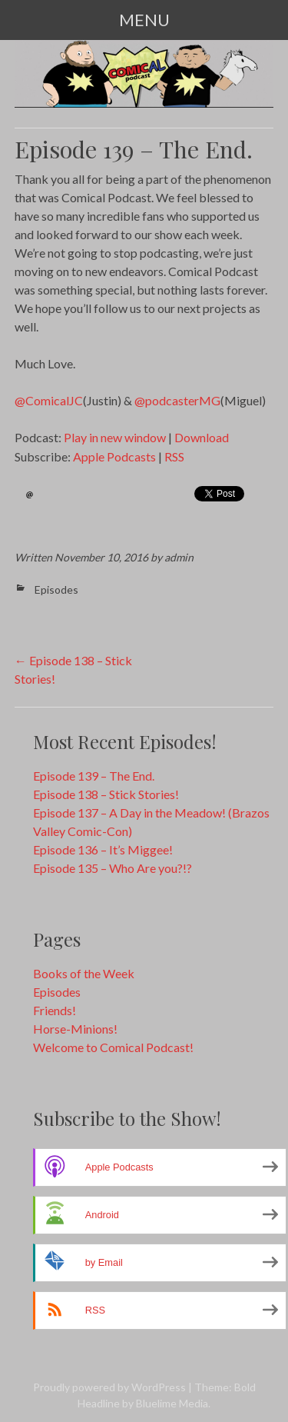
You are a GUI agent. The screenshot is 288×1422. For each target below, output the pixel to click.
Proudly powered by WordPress (109, 1387)
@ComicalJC (49, 400)
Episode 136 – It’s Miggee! (103, 849)
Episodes (56, 589)
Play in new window (115, 437)
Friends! (54, 1010)
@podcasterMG (177, 400)
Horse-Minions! (75, 1028)
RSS (174, 456)
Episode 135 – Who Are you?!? (112, 868)
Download (201, 437)
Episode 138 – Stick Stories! (106, 794)
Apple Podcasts (114, 456)
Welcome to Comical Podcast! (113, 1047)
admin (179, 557)
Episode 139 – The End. (93, 775)
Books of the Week (83, 973)
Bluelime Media (172, 1403)
